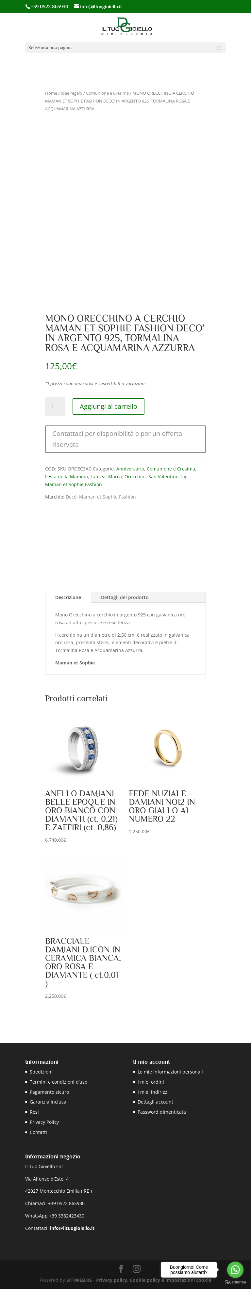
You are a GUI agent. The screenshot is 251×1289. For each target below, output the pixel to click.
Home (51, 93)
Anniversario (130, 469)
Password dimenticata (162, 1112)
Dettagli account (155, 1102)
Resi (34, 1112)
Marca (115, 476)
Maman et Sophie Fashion (73, 484)
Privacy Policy (44, 1122)
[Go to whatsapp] (235, 1270)
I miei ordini (151, 1082)
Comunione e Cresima (107, 93)
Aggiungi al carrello (108, 406)
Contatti (38, 1132)
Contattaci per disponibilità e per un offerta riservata (117, 439)
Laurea (98, 476)
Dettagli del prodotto (125, 597)
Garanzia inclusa (48, 1102)
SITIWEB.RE (79, 1280)
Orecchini (135, 476)
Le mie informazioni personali (170, 1072)
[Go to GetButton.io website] (235, 1282)
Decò (71, 497)
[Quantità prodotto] (55, 406)
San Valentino (163, 476)
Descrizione (68, 597)
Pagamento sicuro (49, 1092)
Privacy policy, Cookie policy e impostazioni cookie (153, 1280)
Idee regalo (71, 93)
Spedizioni (41, 1072)
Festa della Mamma (66, 476)
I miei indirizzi (153, 1092)
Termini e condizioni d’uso (58, 1082)
